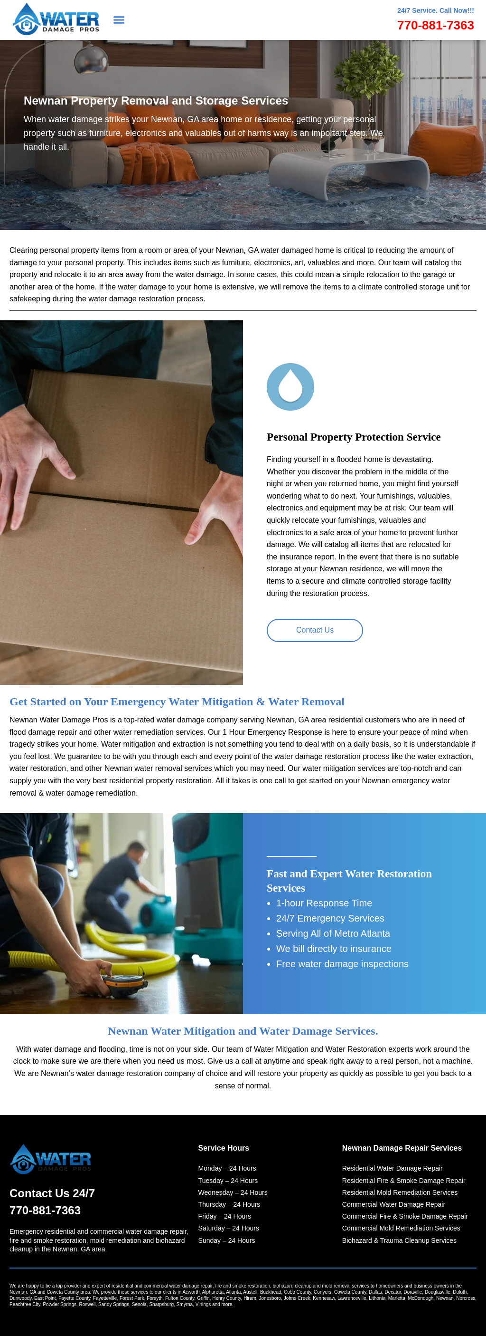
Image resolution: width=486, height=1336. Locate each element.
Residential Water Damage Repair (392, 1167)
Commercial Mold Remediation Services (401, 1227)
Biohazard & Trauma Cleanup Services (399, 1239)
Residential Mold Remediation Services (400, 1191)
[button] (119, 20)
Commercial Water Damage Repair (393, 1203)
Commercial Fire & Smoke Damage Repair (405, 1215)
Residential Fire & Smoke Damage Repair (404, 1179)
